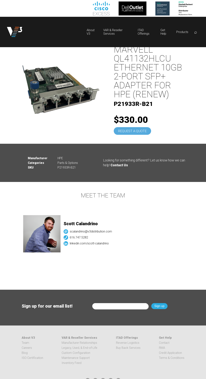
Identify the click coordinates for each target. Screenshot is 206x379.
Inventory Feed (71, 363)
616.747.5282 (80, 237)
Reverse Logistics (127, 343)
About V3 (28, 337)
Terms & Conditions (171, 358)
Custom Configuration (76, 353)
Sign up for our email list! (47, 306)
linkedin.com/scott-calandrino (90, 243)
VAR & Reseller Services (113, 31)
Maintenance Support (76, 358)
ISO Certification (32, 358)
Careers (27, 348)
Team (25, 343)
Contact (164, 343)
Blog (25, 353)
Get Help (163, 31)
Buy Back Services (128, 348)
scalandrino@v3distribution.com (92, 231)
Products (182, 32)
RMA (162, 348)
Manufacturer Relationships (79, 343)
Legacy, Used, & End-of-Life (79, 348)
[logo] (14, 32)
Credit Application (170, 353)
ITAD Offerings (143, 31)
